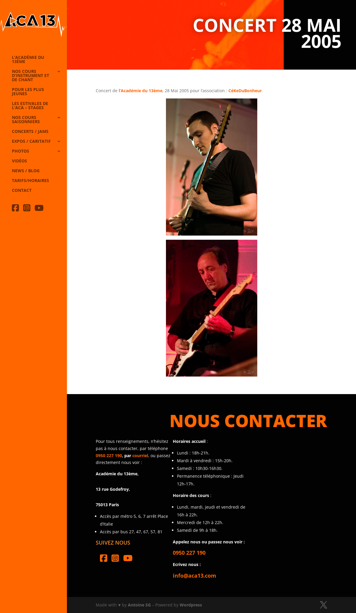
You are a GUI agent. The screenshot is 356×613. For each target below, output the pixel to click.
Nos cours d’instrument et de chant (30, 75)
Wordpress (191, 605)
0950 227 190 (109, 455)
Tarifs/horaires (30, 180)
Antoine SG (139, 605)
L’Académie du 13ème (28, 59)
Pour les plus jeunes (28, 91)
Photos (20, 151)
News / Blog (26, 171)
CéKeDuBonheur (245, 90)
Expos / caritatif (31, 141)
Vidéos (19, 161)
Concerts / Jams (30, 131)
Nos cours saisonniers (26, 119)
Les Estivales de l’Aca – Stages (30, 105)
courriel (140, 455)
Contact (22, 190)
